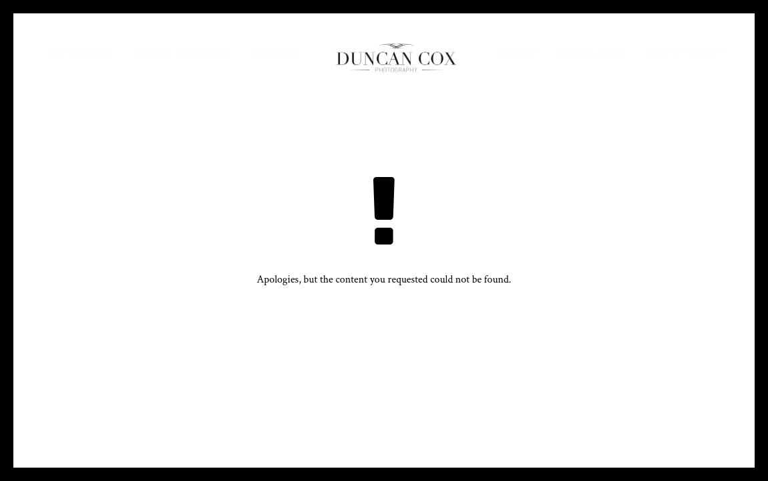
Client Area (590, 52)
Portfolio (82, 52)
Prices (518, 52)
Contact (277, 52)
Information (682, 52)
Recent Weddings (182, 52)
